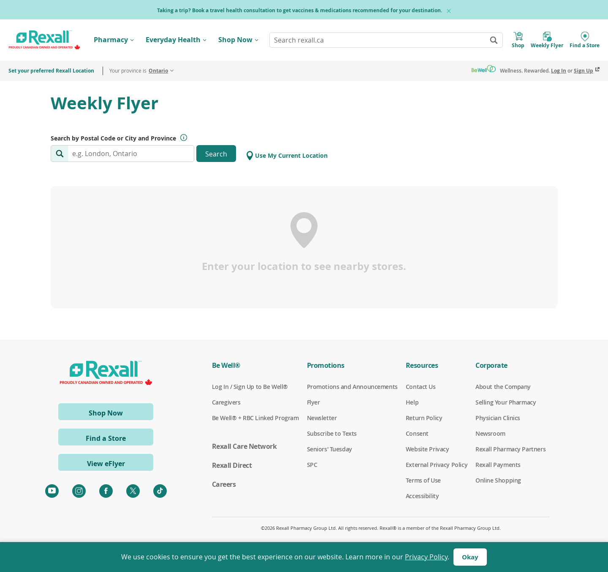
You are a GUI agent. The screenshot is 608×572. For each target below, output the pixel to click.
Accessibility (422, 496)
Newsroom (490, 433)
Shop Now (235, 39)
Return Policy (424, 418)
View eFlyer (106, 463)
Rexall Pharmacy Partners (510, 449)
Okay (470, 557)
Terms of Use (423, 480)
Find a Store (106, 438)
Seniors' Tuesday (329, 449)
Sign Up (583, 70)
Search (216, 154)
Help (412, 402)
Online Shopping (498, 480)
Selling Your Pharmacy (505, 402)
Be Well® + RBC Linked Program (255, 418)
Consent (417, 433)
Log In (558, 70)
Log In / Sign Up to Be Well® (250, 386)
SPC (312, 464)
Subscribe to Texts (332, 433)
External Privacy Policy (436, 464)
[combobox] (386, 40)
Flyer (313, 402)
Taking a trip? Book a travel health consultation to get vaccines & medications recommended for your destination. (299, 10)
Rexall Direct (232, 465)
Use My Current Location (287, 155)
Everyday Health (173, 39)
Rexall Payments (498, 464)
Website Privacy (427, 449)
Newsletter (322, 418)
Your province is (138, 70)
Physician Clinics (497, 418)
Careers (224, 484)
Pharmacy (111, 39)
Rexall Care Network (244, 446)
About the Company (503, 386)
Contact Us (421, 386)
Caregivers (226, 402)
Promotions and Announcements (352, 386)
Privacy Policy (426, 556)
